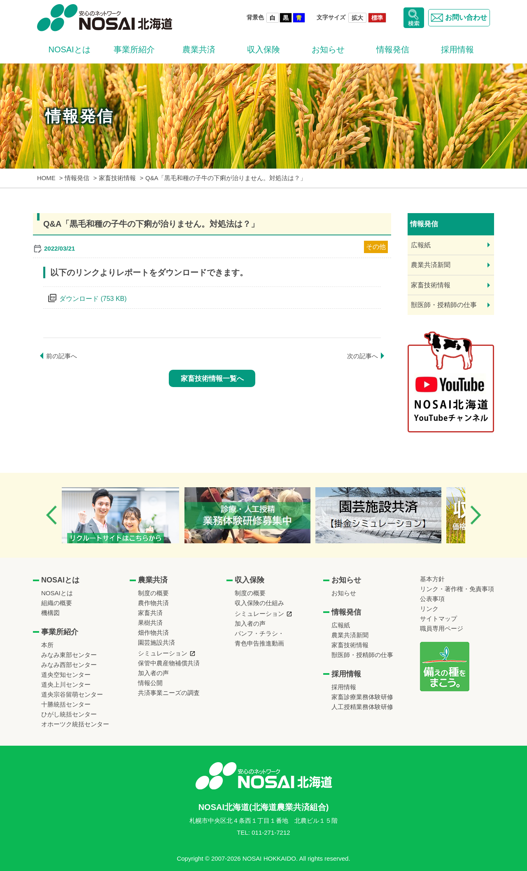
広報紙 (421, 245)
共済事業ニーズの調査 (169, 692)
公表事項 (432, 598)
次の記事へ (362, 355)
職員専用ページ (441, 628)
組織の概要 (56, 602)
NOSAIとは (69, 49)
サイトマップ (438, 618)
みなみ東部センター (69, 654)
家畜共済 (150, 612)
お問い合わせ (457, 18)
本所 (47, 644)
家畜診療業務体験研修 (362, 696)
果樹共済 (150, 622)
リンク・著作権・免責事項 (457, 588)
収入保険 (263, 49)
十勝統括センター (66, 704)
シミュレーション (162, 653)
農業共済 (198, 49)
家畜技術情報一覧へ (212, 379)
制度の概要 (153, 592)
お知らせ (328, 49)
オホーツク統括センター (75, 724)
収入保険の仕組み (259, 602)
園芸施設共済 (156, 642)
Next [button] (475, 515)
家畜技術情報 (430, 285)
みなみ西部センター (69, 664)
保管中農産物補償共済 (169, 663)
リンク (429, 608)
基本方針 (432, 578)
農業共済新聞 (430, 264)
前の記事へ (61, 355)
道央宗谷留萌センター (72, 694)
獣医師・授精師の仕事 (444, 304)
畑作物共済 (153, 632)
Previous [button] (51, 515)
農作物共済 (153, 602)
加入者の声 (153, 672)
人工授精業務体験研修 (362, 706)
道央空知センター (66, 674)
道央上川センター (66, 684)
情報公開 (150, 682)
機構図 (50, 612)
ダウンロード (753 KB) (93, 298)
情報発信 (392, 49)
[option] (129, 515)
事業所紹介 (134, 49)
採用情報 (457, 49)
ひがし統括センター (69, 714)
